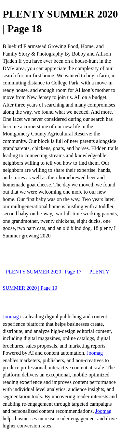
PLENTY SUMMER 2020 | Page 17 (43, 271)
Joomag (11, 316)
